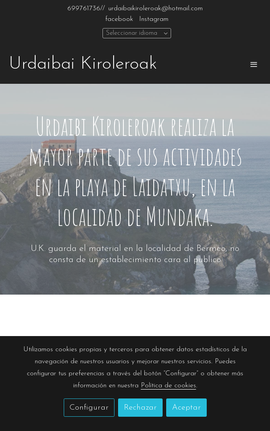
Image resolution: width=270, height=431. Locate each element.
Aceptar (186, 407)
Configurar (89, 407)
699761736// (86, 8)
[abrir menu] (254, 64)
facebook (119, 19)
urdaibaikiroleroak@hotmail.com (155, 8)
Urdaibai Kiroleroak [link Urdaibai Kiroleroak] (83, 64)
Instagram (153, 19)
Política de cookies (168, 385)
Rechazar (140, 407)
